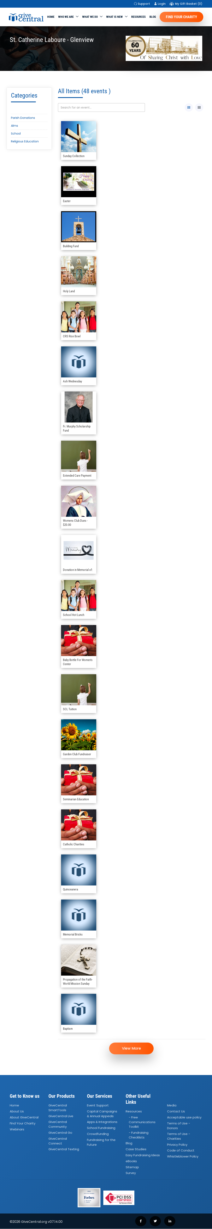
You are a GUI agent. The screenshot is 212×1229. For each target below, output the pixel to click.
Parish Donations (23, 118)
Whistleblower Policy (182, 1156)
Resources (138, 16)
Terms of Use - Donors (178, 1125)
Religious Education (25, 141)
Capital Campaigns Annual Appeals (102, 1113)
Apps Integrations (102, 1122)
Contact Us (176, 1111)
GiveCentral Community (57, 1124)
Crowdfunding (98, 1134)
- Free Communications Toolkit (142, 1122)
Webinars (17, 1129)
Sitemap (132, 1167)
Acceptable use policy (184, 1117)
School (16, 133)
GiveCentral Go (60, 1133)
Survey (131, 1173)
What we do (90, 16)
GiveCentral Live (60, 1116)
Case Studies (136, 1149)
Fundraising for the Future (101, 1142)
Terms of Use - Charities (178, 1136)
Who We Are (66, 16)
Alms (14, 126)
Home (50, 16)
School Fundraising (101, 1128)
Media (171, 1105)
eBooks (131, 1161)
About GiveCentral (24, 1117)
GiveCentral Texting (63, 1149)
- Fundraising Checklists (138, 1135)
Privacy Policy (177, 1145)
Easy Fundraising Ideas (143, 1155)
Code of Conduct (180, 1151)
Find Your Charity (181, 17)
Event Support (98, 1105)
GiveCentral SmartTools (57, 1107)
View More (131, 1048)
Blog (152, 16)
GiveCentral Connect (57, 1141)
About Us (17, 1111)
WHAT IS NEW (114, 16)
